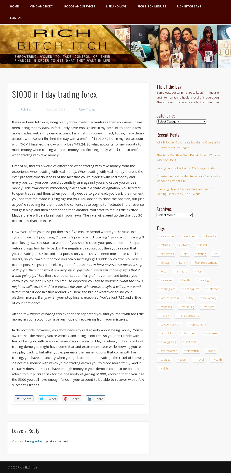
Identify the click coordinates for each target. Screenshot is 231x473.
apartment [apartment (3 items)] (190, 236)
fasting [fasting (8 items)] (202, 254)
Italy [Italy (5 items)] (190, 298)
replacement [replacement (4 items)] (198, 324)
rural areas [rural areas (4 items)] (211, 333)
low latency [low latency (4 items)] (209, 298)
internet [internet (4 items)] (214, 289)
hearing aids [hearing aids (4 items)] (168, 289)
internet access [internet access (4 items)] (170, 298)
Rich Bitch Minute (151, 6)
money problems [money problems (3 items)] (189, 316)
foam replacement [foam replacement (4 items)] (206, 263)
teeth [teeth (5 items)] (183, 360)
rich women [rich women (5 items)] (188, 333)
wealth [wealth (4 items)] (218, 360)
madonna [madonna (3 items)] (166, 307)
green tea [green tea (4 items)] (166, 280)
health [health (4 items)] (186, 280)
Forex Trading (87, 109)
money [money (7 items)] (165, 316)
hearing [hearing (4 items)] (204, 280)
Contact (17, 18)
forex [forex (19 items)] (164, 271)
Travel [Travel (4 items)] (200, 360)
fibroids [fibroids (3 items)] (165, 263)
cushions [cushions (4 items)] (184, 245)
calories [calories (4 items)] (165, 245)
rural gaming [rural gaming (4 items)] (168, 342)
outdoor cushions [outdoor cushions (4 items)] (171, 324)
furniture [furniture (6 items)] (181, 271)
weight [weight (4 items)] (165, 368)
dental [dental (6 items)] (203, 245)
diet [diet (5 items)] (186, 254)
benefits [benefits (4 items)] (211, 236)
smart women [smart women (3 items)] (169, 351)
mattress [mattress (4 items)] (209, 307)
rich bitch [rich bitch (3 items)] (166, 333)
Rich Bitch (26, 109)
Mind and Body (41, 6)
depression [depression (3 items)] (167, 254)
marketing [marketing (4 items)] (188, 307)
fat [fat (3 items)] (216, 254)
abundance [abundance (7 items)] (167, 236)
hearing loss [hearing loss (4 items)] (192, 289)
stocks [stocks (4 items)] (211, 351)
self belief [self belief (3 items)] (191, 342)
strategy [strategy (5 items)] (165, 360)
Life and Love (116, 6)
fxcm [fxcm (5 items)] (200, 271)
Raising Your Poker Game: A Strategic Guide (186, 168)
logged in (36, 441)
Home (14, 6)
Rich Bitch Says (189, 6)
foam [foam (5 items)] (182, 263)
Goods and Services (79, 6)
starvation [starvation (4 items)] (193, 351)
